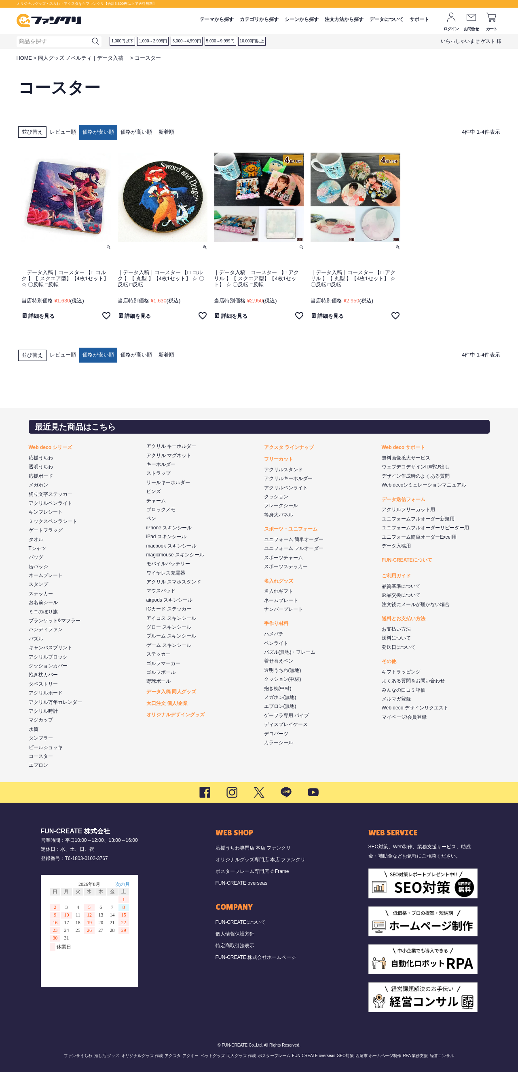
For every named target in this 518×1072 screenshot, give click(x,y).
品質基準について (401, 586)
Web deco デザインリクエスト (415, 708)
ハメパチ (273, 634)
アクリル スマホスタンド (173, 582)
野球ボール (158, 681)
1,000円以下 (122, 41)
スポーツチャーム (283, 557)
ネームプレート (46, 575)
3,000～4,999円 (186, 41)
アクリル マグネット (168, 455)
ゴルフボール (160, 672)
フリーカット (278, 459)
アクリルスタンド (283, 469)
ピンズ (153, 491)
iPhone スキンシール (169, 528)
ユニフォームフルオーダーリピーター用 (425, 528)
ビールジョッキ (46, 747)
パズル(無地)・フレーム (290, 652)
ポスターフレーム (274, 1055)
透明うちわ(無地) (282, 670)
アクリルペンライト (50, 503)
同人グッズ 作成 (241, 1055)
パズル (36, 639)
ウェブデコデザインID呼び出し (416, 467)
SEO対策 (345, 1055)
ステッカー (41, 593)
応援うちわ (41, 458)
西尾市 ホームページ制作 (378, 1055)
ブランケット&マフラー (54, 620)
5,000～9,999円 (220, 41)
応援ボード (41, 476)
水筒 (33, 729)
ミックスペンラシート (53, 521)
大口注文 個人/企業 (167, 703)
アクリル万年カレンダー (55, 702)
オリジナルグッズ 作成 (142, 1055)
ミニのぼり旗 (43, 612)
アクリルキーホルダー (288, 478)
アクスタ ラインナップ (289, 447)
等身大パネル (278, 515)
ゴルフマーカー (163, 663)
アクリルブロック (48, 657)
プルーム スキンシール (171, 636)
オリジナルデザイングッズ (175, 714)
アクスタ (173, 1055)
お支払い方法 (396, 629)
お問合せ (471, 29)
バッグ (36, 557)
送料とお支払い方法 (403, 618)
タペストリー (43, 684)
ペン (151, 518)
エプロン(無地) (280, 706)
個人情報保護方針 (235, 934)
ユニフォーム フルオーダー (293, 548)
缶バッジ (38, 566)
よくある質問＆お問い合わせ (413, 681)
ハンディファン (46, 629)
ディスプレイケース (286, 724)
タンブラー (41, 738)
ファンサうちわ (78, 1055)
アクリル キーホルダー (171, 446)
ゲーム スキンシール (168, 645)
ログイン (451, 29)
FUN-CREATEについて (407, 560)
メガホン (38, 485)
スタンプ (38, 584)
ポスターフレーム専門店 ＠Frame (252, 871)
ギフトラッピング (401, 672)
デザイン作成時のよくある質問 (416, 476)
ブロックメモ (160, 509)
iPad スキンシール (166, 536)
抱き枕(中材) (278, 688)
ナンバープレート (283, 609)
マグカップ (41, 720)
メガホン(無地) (280, 697)
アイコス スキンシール (171, 618)
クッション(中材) (282, 679)
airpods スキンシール (169, 600)
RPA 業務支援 (415, 1055)
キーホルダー (160, 464)
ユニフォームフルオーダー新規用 (418, 519)
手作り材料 (276, 623)
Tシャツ (37, 548)
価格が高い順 (136, 132)
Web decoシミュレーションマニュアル (424, 485)
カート (491, 29)
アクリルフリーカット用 (408, 509)
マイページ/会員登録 (404, 717)
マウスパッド (160, 591)
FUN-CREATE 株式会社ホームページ (256, 957)
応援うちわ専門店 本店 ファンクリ (253, 848)
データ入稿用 (396, 546)
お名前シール (43, 602)
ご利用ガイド (396, 576)
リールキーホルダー (168, 482)
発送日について (399, 647)
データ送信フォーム (403, 499)
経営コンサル (442, 1055)
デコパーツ (276, 733)
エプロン (38, 765)
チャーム (156, 500)
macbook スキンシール (171, 546)
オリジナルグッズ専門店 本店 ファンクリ (261, 859)
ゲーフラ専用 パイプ (286, 715)
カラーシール (278, 742)
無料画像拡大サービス (406, 458)
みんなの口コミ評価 (403, 690)
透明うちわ (41, 467)
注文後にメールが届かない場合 (416, 604)
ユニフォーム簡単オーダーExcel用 (419, 537)
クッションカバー (48, 666)
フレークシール (281, 505)
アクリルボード (46, 693)
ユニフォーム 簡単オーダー (293, 539)
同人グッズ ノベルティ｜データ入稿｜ (83, 58)
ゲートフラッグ (46, 530)
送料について (396, 638)
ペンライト (276, 643)
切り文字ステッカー (50, 494)
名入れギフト (278, 591)
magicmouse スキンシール (175, 555)
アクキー (190, 1055)
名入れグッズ (278, 581)
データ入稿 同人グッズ (171, 691)
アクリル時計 (43, 711)
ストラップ (158, 473)
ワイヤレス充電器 (165, 573)
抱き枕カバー (43, 675)
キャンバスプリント (50, 647)
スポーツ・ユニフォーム (290, 529)
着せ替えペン (278, 661)
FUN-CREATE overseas (241, 883)
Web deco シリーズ (50, 447)
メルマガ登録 (396, 699)
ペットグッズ (213, 1055)
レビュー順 (63, 132)
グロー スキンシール (168, 627)
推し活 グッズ (107, 1055)
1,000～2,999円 (153, 41)
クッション (276, 496)
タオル (36, 539)
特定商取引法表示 (235, 945)
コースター (41, 756)
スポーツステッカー (286, 566)
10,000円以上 (252, 41)
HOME (24, 58)
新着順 (166, 132)
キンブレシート (46, 512)
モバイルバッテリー (168, 563)
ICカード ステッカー (168, 609)
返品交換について (401, 595)
